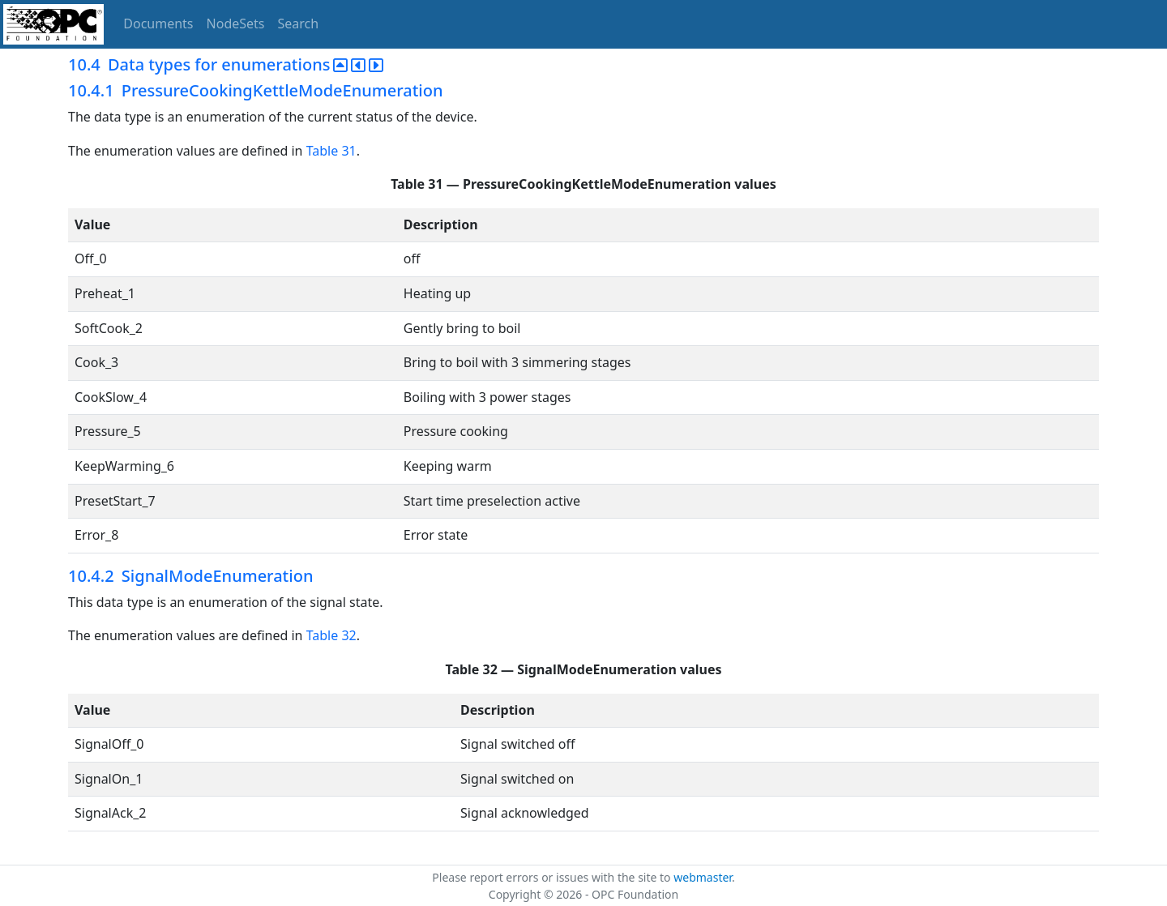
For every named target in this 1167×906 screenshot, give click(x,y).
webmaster (702, 877)
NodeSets (236, 23)
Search (298, 23)
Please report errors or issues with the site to (552, 877)
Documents (158, 23)
